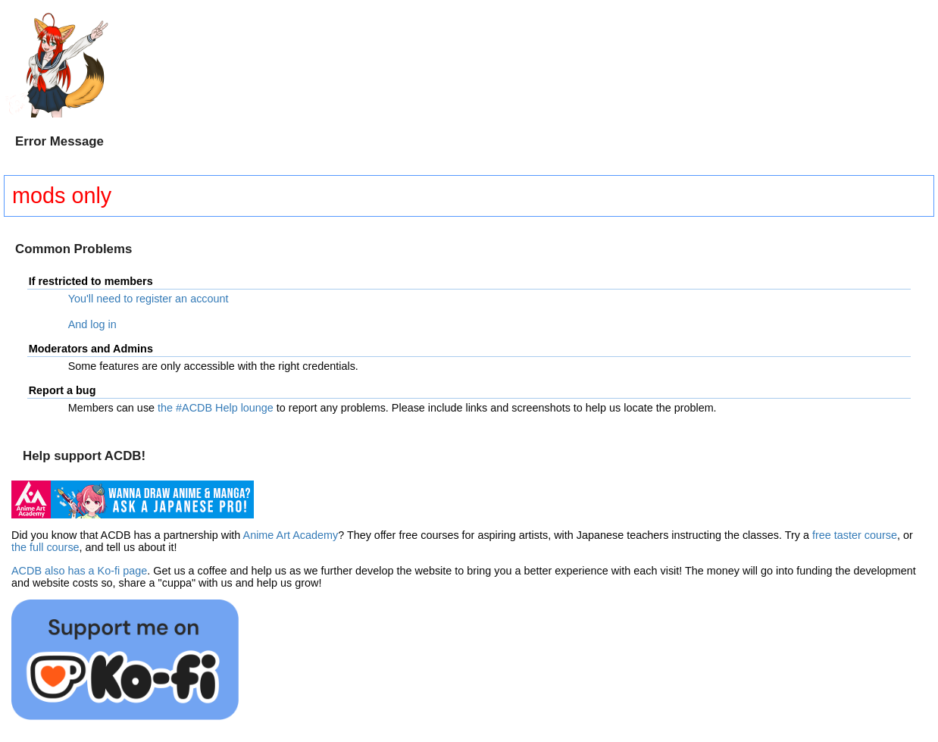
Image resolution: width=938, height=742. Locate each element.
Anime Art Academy (291, 535)
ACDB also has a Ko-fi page (79, 571)
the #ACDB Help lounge (216, 408)
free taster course (854, 535)
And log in (92, 324)
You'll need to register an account (148, 299)
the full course (45, 547)
